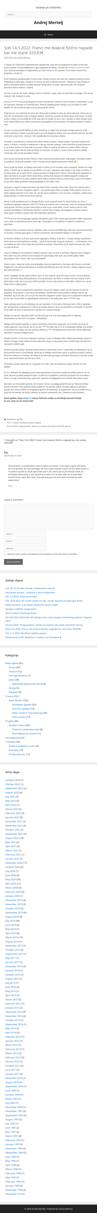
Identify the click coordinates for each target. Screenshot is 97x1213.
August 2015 (12, 978)
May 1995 (10, 1177)
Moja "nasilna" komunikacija (27, 712)
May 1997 (10, 1131)
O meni (9, 696)
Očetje (12, 688)
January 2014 (12, 1040)
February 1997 (13, 1140)
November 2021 (14, 825)
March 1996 (11, 1169)
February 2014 (13, 1036)
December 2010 (13, 1078)
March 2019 (11, 937)
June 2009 (10, 1090)
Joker (11, 679)
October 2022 (12, 784)
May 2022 (10, 800)
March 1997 (11, 1136)
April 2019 (10, 933)
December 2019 (13, 900)
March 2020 (11, 887)
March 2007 (11, 1098)
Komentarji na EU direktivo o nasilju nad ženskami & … (34, 637)
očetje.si (27, 398)
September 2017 (14, 953)
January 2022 (12, 817)
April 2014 (10, 1032)
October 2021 (12, 829)
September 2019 (14, 912)
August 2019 (12, 916)
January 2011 (12, 1074)
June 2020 (10, 875)
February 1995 (13, 1181)
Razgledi (13, 692)
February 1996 (13, 1173)
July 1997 (10, 1123)
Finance (13, 671)
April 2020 (10, 883)
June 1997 (10, 1127)
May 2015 (10, 991)
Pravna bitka (19, 716)
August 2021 (12, 838)
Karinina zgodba (21, 708)
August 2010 (12, 1082)
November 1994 (14, 1189)
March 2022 (11, 809)
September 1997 (14, 1115)
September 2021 (14, 833)
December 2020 (13, 862)
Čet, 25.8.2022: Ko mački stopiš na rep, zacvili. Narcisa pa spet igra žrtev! (44, 600)
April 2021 (10, 846)
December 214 (13, 1193)
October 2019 (12, 908)
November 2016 (14, 966)
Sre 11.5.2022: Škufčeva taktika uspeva (24, 422)
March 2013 (11, 1044)
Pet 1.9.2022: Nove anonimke (21, 596)
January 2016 (12, 970)
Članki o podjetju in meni (22, 746)
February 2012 (13, 1057)
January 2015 (12, 1007)
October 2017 (12, 949)
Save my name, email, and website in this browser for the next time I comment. (42, 554)
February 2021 (13, 854)
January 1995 (12, 1185)
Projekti (9, 721)
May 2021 (10, 842)
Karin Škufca (15, 700)
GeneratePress (66, 1208)
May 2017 (10, 958)
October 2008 (12, 1094)
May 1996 (10, 1160)
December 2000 (13, 1107)
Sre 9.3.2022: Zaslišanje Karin (21, 613)
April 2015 (10, 995)
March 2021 (11, 850)
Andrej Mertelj (48, 22)
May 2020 (10, 879)
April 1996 (10, 1165)
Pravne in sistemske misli (25, 729)
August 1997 (12, 1119)
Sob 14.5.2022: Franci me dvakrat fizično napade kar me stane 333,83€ (43, 629)
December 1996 (13, 1148)
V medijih (10, 741)
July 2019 (10, 920)
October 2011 (12, 1065)
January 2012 (12, 1061)
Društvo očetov (17, 725)
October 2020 (12, 867)
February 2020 (13, 891)
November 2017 (14, 945)
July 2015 (10, 982)
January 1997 (12, 1144)
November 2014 (14, 1016)
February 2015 (13, 1003)
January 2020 (12, 895)
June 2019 (10, 925)
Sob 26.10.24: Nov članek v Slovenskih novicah (30, 588)
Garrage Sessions (18, 675)
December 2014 (13, 1011)
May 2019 (10, 929)
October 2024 (12, 780)
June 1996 (10, 1156)
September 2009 (14, 1086)
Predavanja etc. (17, 754)
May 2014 (10, 1028)
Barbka (48, 70)
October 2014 (12, 1020)
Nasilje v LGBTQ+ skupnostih (20, 609)
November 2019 (14, 904)
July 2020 (10, 871)
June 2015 (10, 987)
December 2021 (13, 821)
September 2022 (14, 788)
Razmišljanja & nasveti (24, 733)
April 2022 (10, 804)
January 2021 (12, 858)
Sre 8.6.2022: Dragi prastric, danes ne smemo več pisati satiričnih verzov (39, 426)
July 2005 (10, 1102)
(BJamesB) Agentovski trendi (27, 683)
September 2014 (14, 1024)
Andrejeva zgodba (15, 419)
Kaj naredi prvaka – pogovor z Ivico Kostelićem (30, 592)
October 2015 (12, 974)
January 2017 (12, 962)
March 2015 (11, 999)
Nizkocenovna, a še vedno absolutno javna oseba (31, 604)
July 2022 (10, 796)
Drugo (12, 667)
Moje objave (11, 663)
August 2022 (12, 792)
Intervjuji (13, 750)
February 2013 (13, 1049)
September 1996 (14, 1152)
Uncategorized (13, 737)
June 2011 (10, 1069)
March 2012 (11, 1053)
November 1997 (14, 1111)
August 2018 (12, 941)
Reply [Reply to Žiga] (10, 486)
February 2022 (13, 813)
